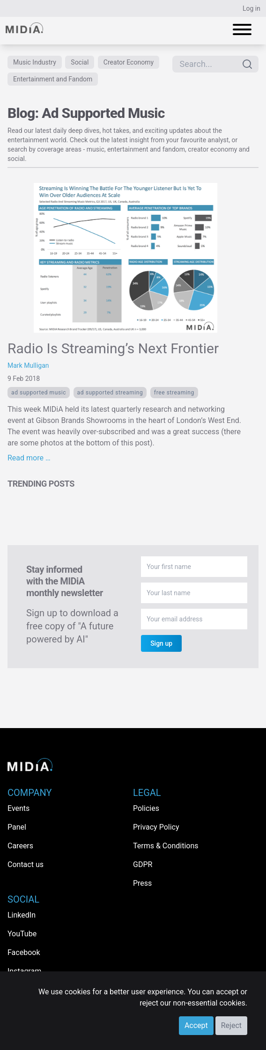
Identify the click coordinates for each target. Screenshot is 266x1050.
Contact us (25, 864)
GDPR (142, 864)
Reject (231, 1025)
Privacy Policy (156, 827)
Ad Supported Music (38, 392)
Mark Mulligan (28, 365)
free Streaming (174, 392)
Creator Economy (128, 62)
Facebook (23, 952)
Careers (20, 845)
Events (18, 808)
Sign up (161, 643)
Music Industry (34, 62)
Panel (16, 827)
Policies (146, 808)
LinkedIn (21, 915)
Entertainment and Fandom (52, 79)
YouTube (22, 933)
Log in (251, 8)
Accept (196, 1025)
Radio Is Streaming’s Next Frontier (113, 348)
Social (80, 62)
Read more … (29, 457)
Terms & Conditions (166, 845)
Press (142, 883)
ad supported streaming (110, 392)
